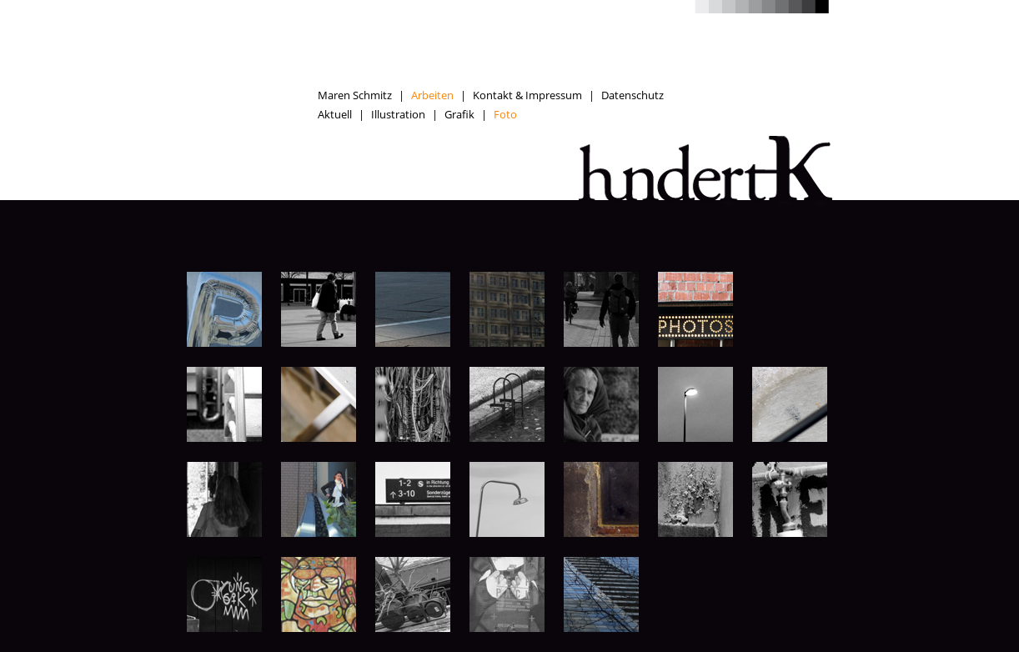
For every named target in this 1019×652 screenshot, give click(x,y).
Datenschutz (632, 95)
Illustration (398, 114)
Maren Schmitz (355, 95)
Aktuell (335, 114)
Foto (505, 114)
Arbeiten (432, 95)
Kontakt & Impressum (527, 95)
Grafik (459, 114)
